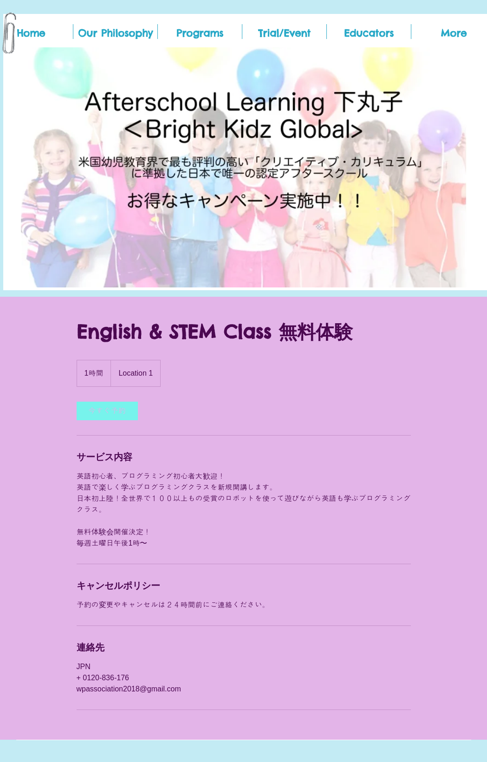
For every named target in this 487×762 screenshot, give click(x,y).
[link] (107, 411)
